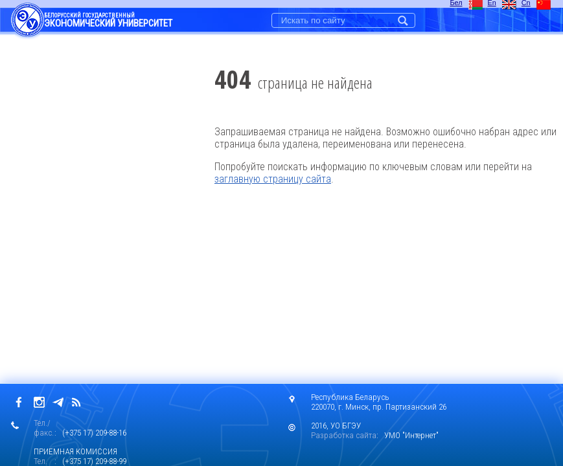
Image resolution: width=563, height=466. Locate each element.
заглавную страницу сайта (272, 179)
